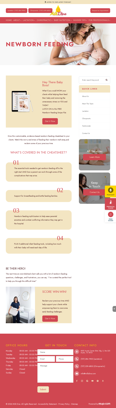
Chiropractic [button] (44, 20)
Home (9, 20)
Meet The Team (88, 103)
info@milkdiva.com (88, 373)
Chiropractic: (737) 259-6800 (40, 10)
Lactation (85, 111)
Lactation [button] (29, 20)
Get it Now (50, 121)
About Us (85, 96)
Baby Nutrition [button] (62, 20)
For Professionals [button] (99, 20)
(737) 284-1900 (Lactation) (91, 359)
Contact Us (86, 133)
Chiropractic (87, 118)
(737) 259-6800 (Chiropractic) (93, 366)
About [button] (17, 20)
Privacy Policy (64, 404)
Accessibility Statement (47, 404)
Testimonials (86, 126)
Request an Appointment (100, 10)
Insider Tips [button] (80, 20)
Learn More (95, 157)
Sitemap (74, 404)
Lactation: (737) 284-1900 (16, 10)
